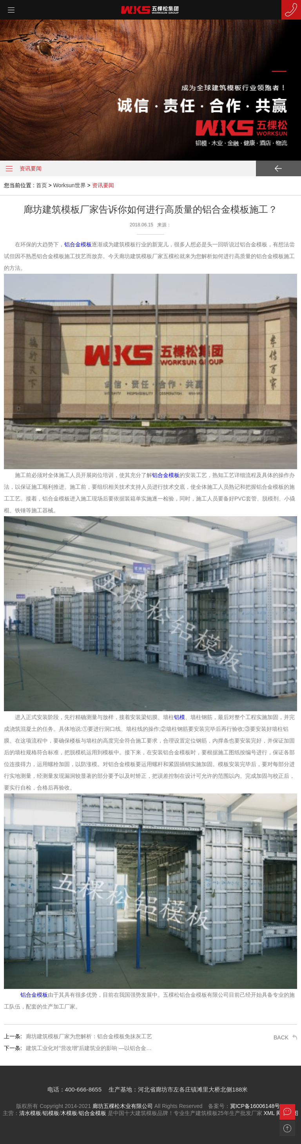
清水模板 (30, 1113)
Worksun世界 (69, 185)
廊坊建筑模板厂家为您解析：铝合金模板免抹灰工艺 (89, 1036)
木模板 (69, 1113)
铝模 (179, 717)
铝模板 (51, 1113)
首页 (41, 185)
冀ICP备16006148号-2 (257, 1106)
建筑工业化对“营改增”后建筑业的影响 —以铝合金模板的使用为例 (90, 1048)
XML (268, 1113)
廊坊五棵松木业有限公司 (122, 1106)
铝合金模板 (78, 244)
